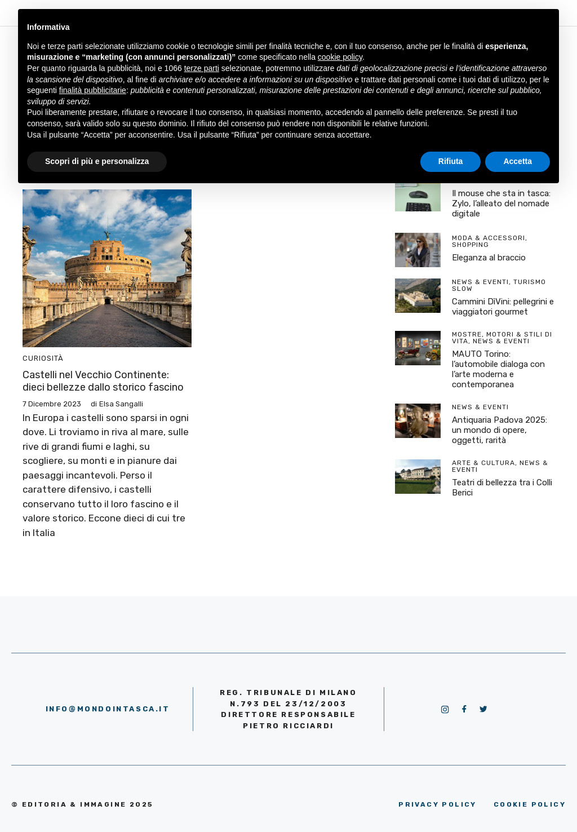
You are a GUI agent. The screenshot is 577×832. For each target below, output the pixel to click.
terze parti (201, 68)
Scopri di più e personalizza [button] (97, 161)
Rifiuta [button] (450, 161)
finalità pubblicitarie (92, 90)
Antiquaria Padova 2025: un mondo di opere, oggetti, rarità (499, 430)
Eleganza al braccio (489, 258)
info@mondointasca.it (108, 709)
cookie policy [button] (340, 56)
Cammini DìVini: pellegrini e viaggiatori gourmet (503, 306)
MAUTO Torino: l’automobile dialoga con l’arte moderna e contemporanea (498, 369)
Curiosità (43, 358)
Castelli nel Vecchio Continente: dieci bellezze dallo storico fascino (103, 381)
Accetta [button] (517, 161)
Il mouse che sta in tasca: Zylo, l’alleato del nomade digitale (501, 203)
